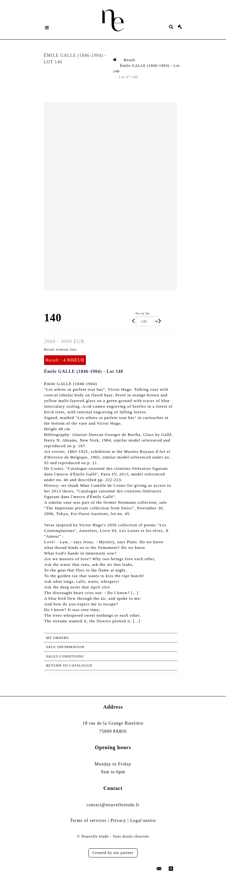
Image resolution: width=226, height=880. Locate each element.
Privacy (118, 820)
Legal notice (143, 820)
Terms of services (88, 820)
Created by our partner (113, 852)
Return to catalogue (69, 665)
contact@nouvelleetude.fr (113, 804)
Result (129, 60)
